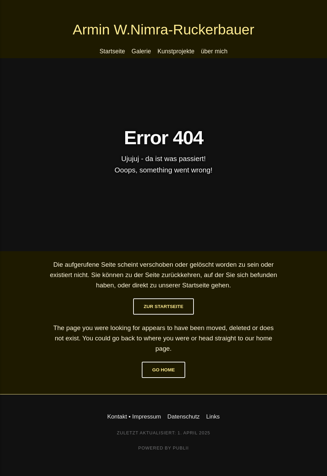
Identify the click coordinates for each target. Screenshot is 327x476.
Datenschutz (183, 416)
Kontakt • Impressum (134, 416)
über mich (214, 51)
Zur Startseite (164, 306)
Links (213, 416)
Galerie (141, 51)
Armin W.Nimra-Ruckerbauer (163, 30)
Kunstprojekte (176, 51)
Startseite (112, 51)
